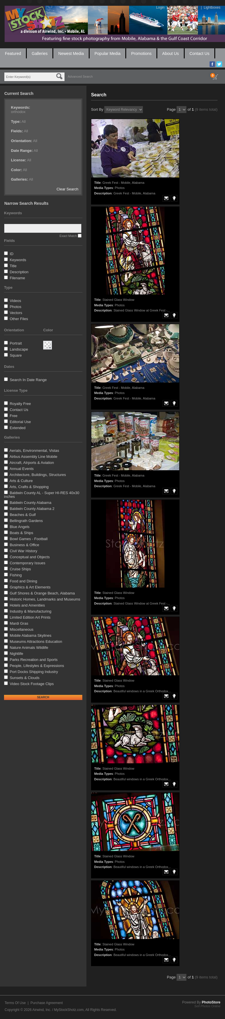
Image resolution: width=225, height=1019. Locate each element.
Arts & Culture (21, 481)
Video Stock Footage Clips (32, 684)
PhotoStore (211, 1002)
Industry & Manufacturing (31, 611)
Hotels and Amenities (27, 605)
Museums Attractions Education (36, 641)
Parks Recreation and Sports (34, 659)
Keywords (18, 260)
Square (16, 355)
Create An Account (183, 7)
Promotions (141, 53)
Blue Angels (20, 527)
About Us (170, 53)
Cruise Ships (20, 569)
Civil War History (23, 551)
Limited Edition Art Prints (30, 617)
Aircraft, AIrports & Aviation (32, 462)
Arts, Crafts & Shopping (29, 487)
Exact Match (68, 236)
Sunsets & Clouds (24, 678)
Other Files (19, 319)
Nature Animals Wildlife (29, 647)
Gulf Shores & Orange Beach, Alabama (42, 593)
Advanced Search (80, 76)
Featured (13, 53)
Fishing (16, 575)
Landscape (19, 349)
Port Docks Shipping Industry (34, 672)
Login (160, 7)
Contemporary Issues (28, 563)
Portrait (16, 343)
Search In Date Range (28, 380)
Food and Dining (23, 581)
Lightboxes (212, 7)
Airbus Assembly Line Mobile (33, 456)
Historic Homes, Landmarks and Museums (45, 599)
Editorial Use (20, 422)
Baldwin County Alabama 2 (32, 508)
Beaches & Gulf (23, 515)
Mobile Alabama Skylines (31, 635)
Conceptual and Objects (30, 557)
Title (13, 266)
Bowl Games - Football (29, 539)
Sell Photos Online (207, 1006)
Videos (15, 301)
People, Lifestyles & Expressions (37, 666)
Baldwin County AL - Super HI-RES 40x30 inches (41, 495)
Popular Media (107, 53)
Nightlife (16, 653)
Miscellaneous (21, 629)
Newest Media (71, 53)
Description (19, 272)
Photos (15, 307)
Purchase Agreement (47, 1003)
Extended (18, 428)
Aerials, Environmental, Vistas (34, 450)
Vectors (16, 313)
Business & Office (24, 545)
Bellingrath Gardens (26, 521)
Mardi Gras (19, 623)
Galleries (40, 53)
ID (12, 254)
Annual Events (22, 469)
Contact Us (199, 53)
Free (14, 416)
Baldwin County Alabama (31, 502)
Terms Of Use (15, 1003)
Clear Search (67, 189)
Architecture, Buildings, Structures (38, 475)
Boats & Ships (21, 533)
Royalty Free (20, 404)
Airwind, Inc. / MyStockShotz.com (58, 1010)
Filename (17, 278)
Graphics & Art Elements (30, 587)
